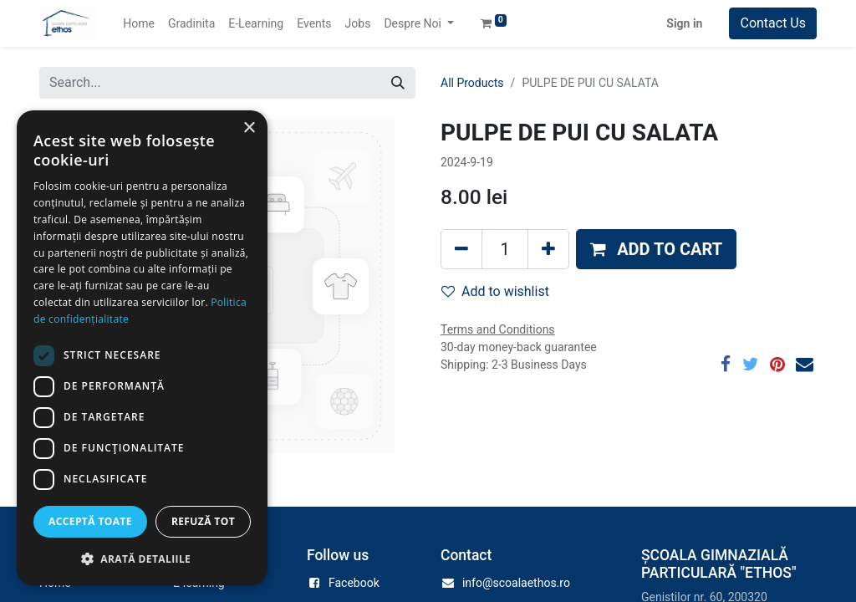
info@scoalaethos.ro (516, 582)
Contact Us (773, 23)
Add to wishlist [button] (495, 291)
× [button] (248, 128)
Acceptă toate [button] (90, 521)
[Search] (397, 83)
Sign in (684, 23)
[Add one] (548, 249)
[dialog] (142, 347)
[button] (656, 249)
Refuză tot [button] (203, 521)
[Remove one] (461, 249)
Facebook (354, 582)
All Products (472, 82)
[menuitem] (138, 23)
